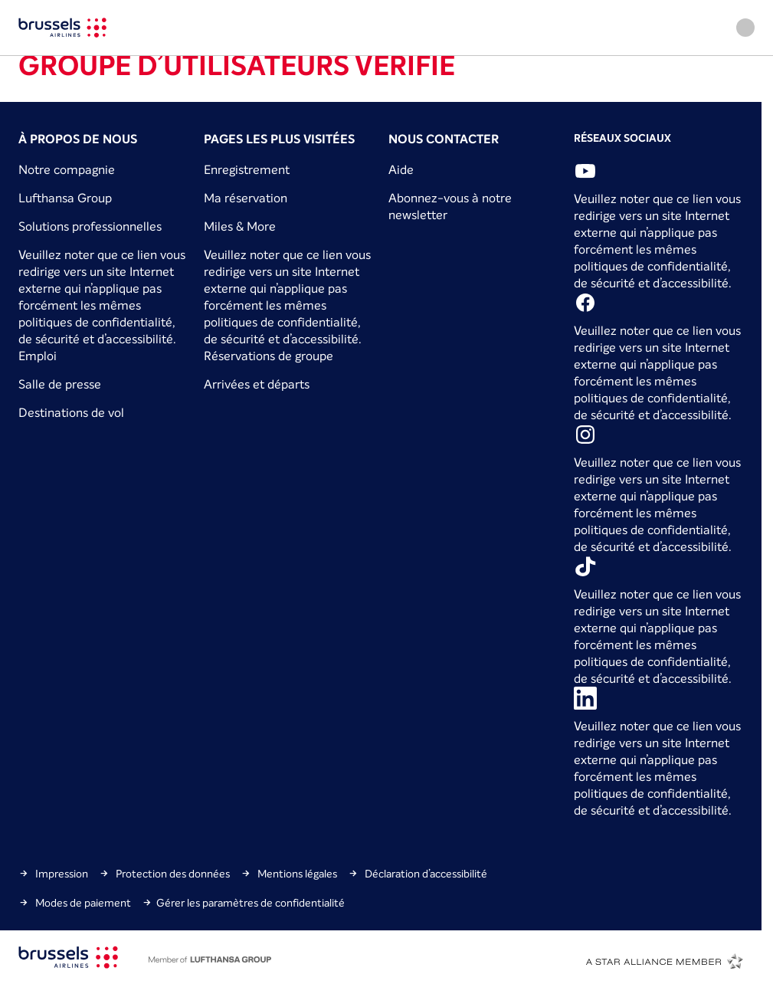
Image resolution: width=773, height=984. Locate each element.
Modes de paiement (74, 903)
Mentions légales (289, 874)
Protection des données (164, 874)
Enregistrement (247, 169)
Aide (401, 169)
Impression (53, 874)
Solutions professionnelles (90, 226)
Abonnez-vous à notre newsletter (450, 206)
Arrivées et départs (257, 384)
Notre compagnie (66, 169)
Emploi (37, 355)
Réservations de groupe (268, 355)
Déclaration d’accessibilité (417, 874)
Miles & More (240, 226)
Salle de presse (59, 384)
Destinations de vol (71, 412)
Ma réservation (245, 197)
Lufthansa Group (65, 197)
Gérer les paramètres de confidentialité (243, 903)
